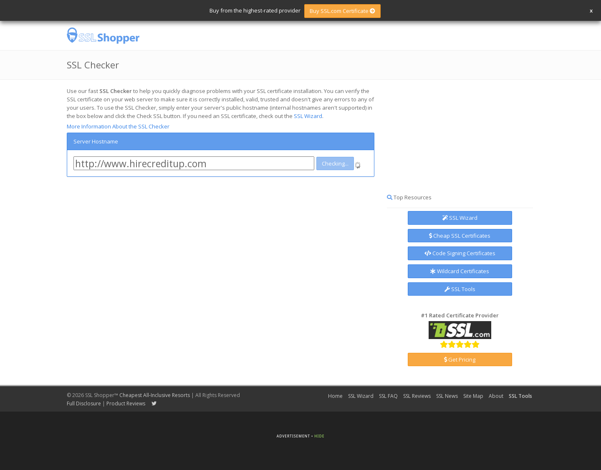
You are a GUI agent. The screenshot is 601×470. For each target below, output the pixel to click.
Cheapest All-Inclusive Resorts (154, 395)
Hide (319, 436)
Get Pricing (459, 359)
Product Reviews (125, 403)
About (496, 396)
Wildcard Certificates (459, 271)
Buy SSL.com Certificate (342, 11)
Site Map (473, 396)
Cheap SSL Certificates (459, 235)
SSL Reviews (417, 396)
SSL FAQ (388, 396)
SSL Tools (459, 289)
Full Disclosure (84, 403)
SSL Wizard (308, 116)
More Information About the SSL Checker (118, 126)
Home (335, 396)
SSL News (447, 396)
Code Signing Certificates (459, 253)
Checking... (335, 163)
